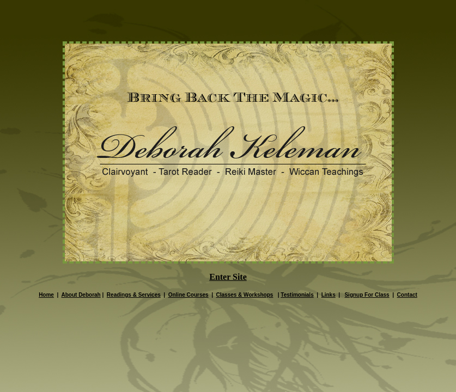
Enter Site (228, 276)
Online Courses (188, 295)
